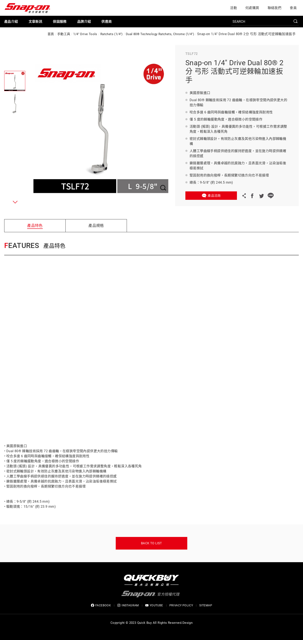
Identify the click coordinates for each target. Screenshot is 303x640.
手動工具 (63, 34)
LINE (270, 195)
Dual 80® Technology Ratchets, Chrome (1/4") (160, 34)
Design (187, 623)
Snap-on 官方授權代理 (27, 8)
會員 (293, 8)
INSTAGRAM (128, 605)
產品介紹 (11, 22)
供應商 (106, 22)
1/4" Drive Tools (85, 34)
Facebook (252, 195)
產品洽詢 (214, 195)
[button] (14, 202)
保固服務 (60, 22)
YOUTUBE (154, 605)
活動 (233, 8)
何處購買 (252, 8)
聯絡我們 (275, 8)
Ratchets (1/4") (111, 34)
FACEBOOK (101, 605)
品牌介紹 (84, 22)
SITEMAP (205, 605)
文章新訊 (36, 22)
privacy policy (181, 605)
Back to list (151, 543)
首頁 (51, 34)
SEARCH (295, 21)
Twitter (261, 195)
